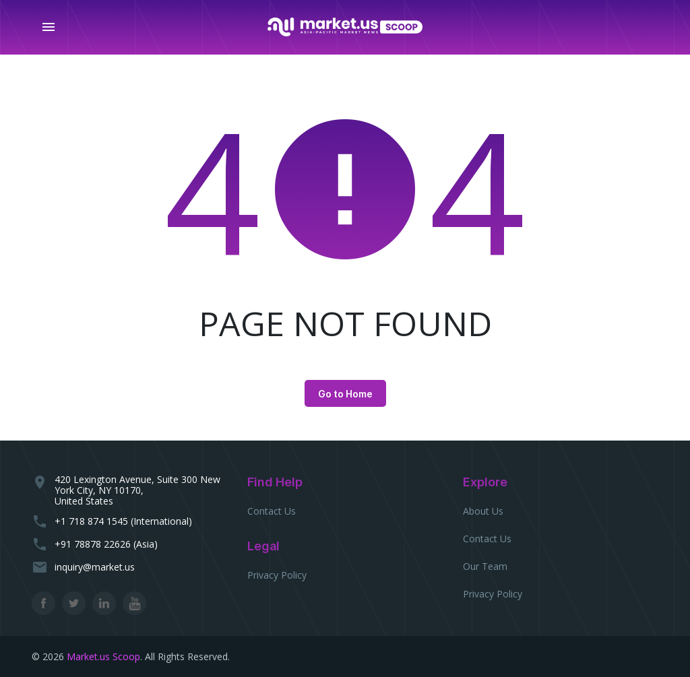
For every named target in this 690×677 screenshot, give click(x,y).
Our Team (485, 566)
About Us (483, 511)
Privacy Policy (277, 575)
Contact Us (271, 511)
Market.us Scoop (103, 656)
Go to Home (345, 393)
